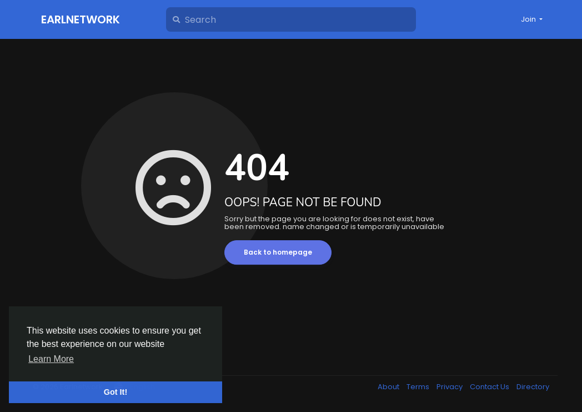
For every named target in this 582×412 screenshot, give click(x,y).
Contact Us (490, 386)
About (389, 386)
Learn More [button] (51, 359)
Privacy (450, 386)
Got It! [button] (115, 392)
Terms (419, 386)
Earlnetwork (80, 19)
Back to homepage (278, 252)
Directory (532, 386)
